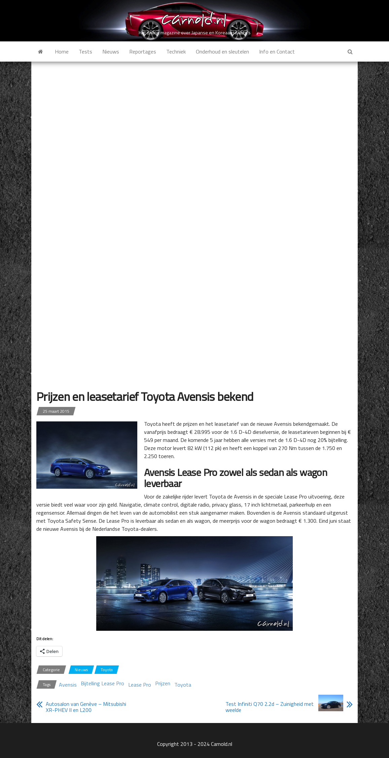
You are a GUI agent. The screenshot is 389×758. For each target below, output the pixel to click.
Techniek (176, 51)
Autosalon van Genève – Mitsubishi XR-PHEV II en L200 (86, 707)
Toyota (107, 669)
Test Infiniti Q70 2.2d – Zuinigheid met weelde (269, 707)
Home (62, 51)
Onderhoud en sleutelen (222, 51)
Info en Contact (277, 51)
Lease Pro (139, 685)
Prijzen (162, 683)
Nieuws (110, 51)
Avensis (68, 685)
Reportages (142, 51)
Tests (85, 51)
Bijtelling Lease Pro (102, 683)
